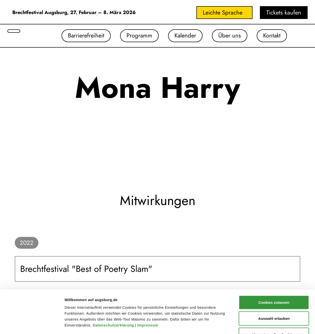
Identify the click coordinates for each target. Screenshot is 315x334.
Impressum (148, 286)
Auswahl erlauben (274, 280)
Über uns (229, 35)
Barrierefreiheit (84, 35)
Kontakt (271, 35)
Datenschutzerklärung (114, 286)
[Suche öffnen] (13, 31)
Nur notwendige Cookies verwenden (274, 299)
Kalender (184, 35)
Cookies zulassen (273, 263)
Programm (138, 35)
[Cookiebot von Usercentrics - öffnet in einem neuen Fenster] (31, 324)
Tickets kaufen (283, 12)
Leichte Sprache (222, 12)
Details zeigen (261, 324)
